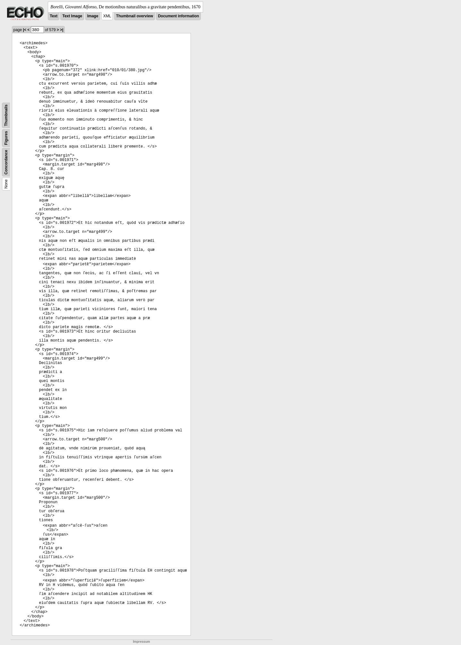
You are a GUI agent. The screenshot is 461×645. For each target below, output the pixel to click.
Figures (6, 138)
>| (61, 30)
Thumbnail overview (134, 16)
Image (92, 16)
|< (24, 30)
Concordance (6, 162)
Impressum (141, 641)
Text (53, 16)
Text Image (72, 16)
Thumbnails (6, 115)
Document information (178, 16)
